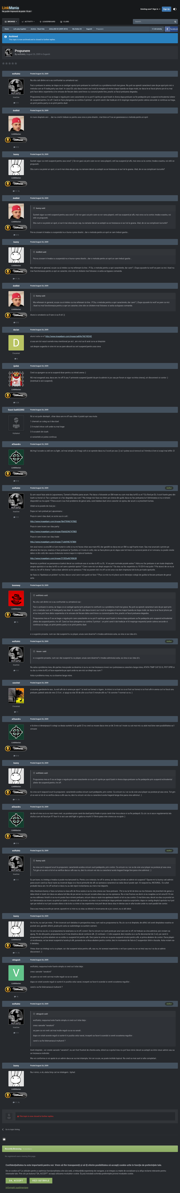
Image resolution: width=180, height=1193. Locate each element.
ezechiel (16, 683)
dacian (16, 330)
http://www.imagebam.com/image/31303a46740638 (53, 558)
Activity (28, 22)
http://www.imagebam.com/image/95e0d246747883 (53, 531)
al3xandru (16, 444)
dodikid (16, 110)
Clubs (66, 22)
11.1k (16, 191)
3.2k (16, 403)
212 (16, 147)
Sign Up (166, 9)
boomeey (16, 585)
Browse (11, 22)
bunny (16, 154)
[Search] (146, 21)
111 (16, 103)
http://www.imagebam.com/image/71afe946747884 (53, 542)
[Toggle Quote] (34, 208)
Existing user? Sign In (150, 9)
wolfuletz (21, 54)
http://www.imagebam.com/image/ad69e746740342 (68, 336)
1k (16, 622)
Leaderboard (48, 22)
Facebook (174, 29)
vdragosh (16, 960)
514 (16, 481)
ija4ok (16, 366)
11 (16, 712)
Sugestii (46, 54)
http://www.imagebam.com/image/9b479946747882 (53, 521)
